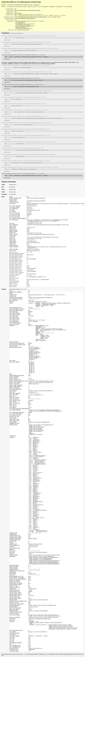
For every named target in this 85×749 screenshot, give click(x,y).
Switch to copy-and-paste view (16, 34)
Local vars (7, 41)
